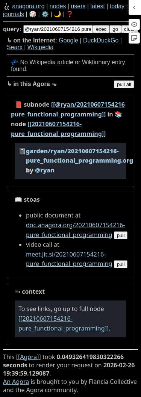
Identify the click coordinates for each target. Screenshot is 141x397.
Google (68, 40)
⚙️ (45, 14)
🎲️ (32, 14)
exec (101, 29)
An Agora (16, 381)
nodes (58, 6)
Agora (28, 357)
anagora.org (28, 6)
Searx (15, 47)
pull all (124, 84)
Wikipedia (40, 47)
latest (98, 6)
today (117, 6)
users (78, 6)
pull (121, 235)
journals (13, 14)
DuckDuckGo (100, 40)
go (115, 29)
